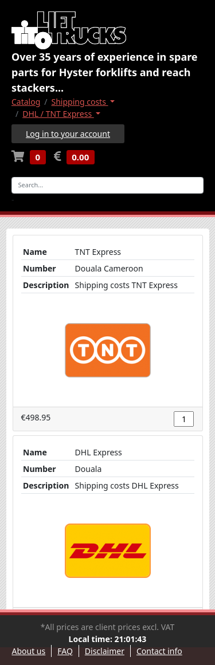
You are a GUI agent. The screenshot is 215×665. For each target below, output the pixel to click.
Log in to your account (68, 133)
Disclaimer (104, 651)
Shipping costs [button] (80, 101)
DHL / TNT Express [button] (58, 113)
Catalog (25, 101)
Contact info (159, 651)
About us (29, 651)
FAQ (65, 651)
